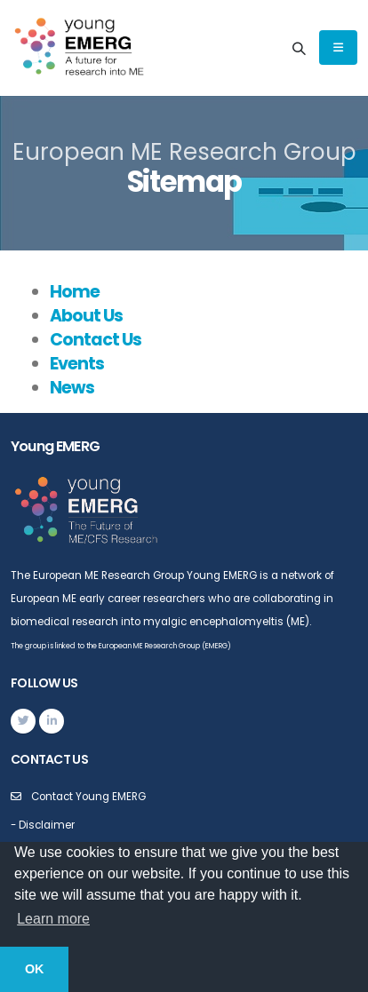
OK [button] (34, 969)
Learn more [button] (53, 918)
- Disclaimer (43, 825)
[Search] (298, 48)
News (72, 388)
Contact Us (95, 340)
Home (75, 292)
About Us (86, 316)
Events (77, 364)
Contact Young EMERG (88, 797)
